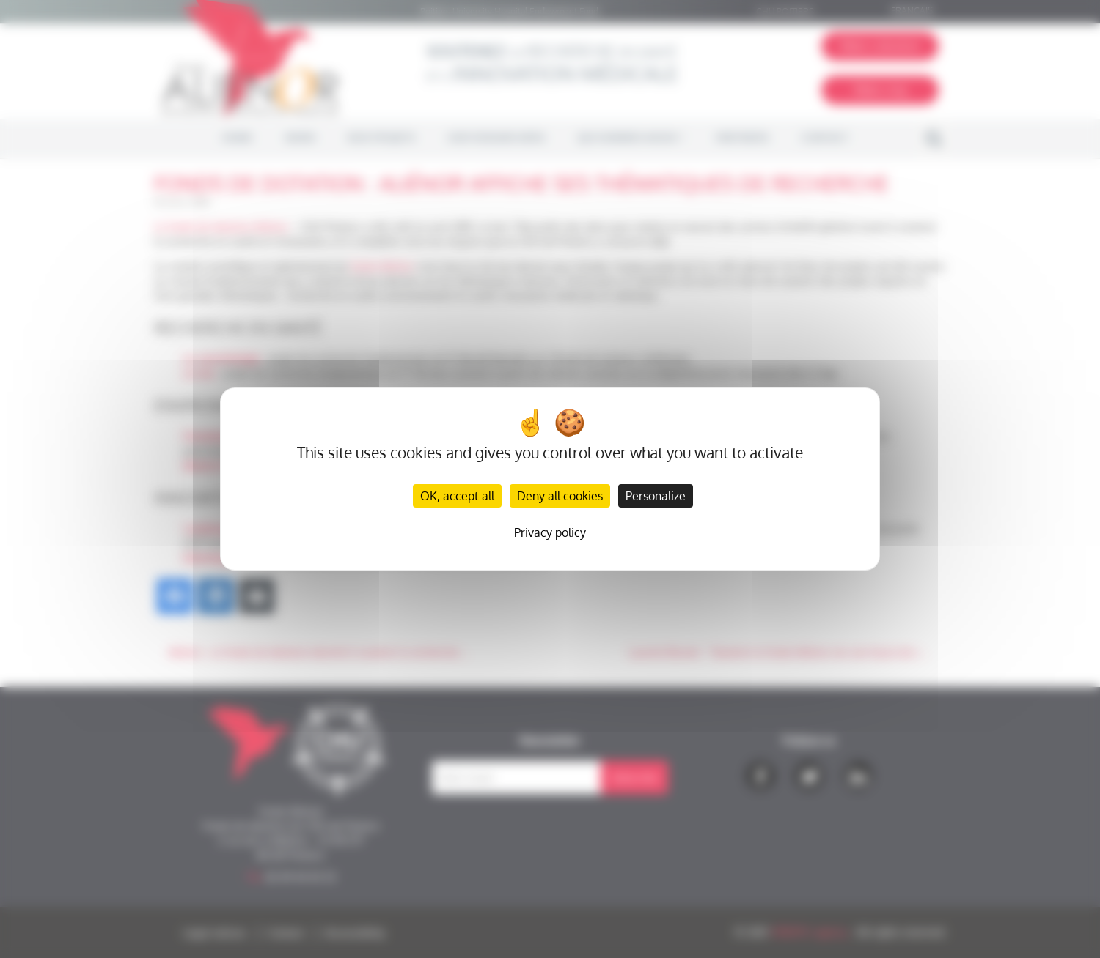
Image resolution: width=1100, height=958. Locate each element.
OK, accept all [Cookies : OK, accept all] (457, 496)
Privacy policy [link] (550, 532)
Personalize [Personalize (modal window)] (656, 496)
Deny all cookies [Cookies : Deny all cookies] (560, 496)
